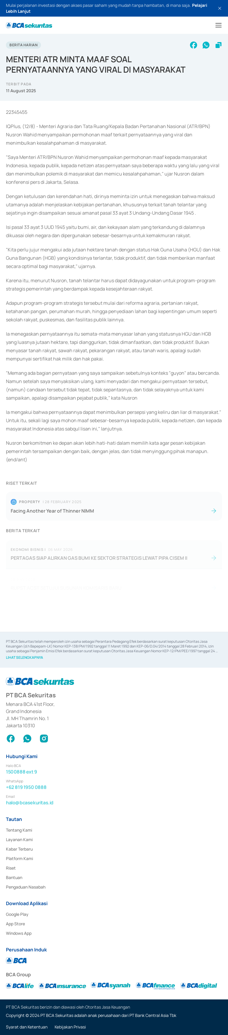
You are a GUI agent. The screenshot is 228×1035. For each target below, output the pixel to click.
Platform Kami (19, 858)
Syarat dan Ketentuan (27, 1027)
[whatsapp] (206, 45)
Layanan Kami (19, 839)
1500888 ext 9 (21, 771)
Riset (11, 868)
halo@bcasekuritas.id (29, 802)
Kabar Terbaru (19, 849)
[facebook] (193, 45)
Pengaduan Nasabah (25, 887)
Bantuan (14, 877)
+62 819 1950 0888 (26, 787)
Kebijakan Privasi (70, 1027)
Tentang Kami (19, 830)
